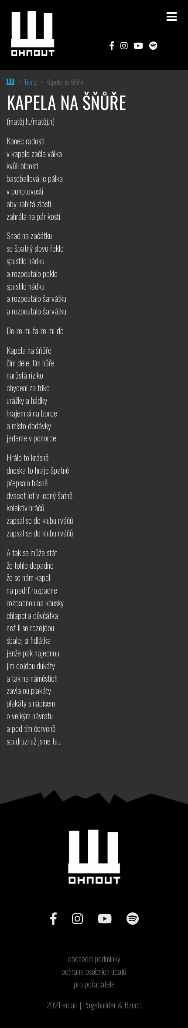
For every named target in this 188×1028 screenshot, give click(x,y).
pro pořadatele (94, 984)
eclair (70, 1004)
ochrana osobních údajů (94, 971)
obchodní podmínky (94, 959)
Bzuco (133, 1004)
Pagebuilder (99, 1004)
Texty (30, 82)
